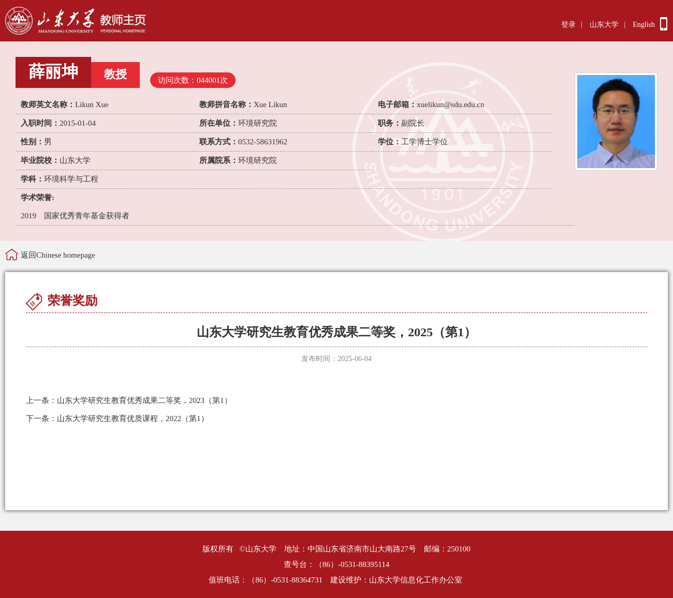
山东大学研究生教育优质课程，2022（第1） (117, 418)
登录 (568, 24)
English (644, 24)
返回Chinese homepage (58, 255)
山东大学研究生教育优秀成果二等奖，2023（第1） (129, 400)
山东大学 (604, 24)
